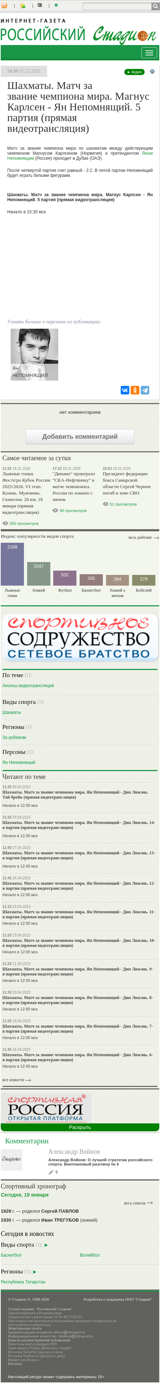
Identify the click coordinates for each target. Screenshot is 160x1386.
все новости (13, 1079)
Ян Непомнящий (18, 762)
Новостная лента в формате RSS (32, 1344)
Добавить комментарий (80, 436)
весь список (134, 1203)
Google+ (66, 1348)
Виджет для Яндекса (23, 1360)
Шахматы (11, 712)
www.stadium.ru (19, 1325)
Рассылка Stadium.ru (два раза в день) (36, 1356)
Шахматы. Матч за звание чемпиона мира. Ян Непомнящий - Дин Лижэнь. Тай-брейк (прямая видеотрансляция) (75, 795)
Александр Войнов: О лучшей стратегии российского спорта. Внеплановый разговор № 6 (100, 1162)
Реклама (15, 1364)
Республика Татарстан (23, 1282)
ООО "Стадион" (138, 1299)
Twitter (35, 1348)
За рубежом (14, 737)
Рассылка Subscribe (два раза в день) (35, 1352)
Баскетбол (11, 1255)
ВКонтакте (49, 1348)
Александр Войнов (74, 1151)
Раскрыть (80, 1127)
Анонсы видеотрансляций (28, 685)
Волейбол (90, 1255)
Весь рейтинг (140, 537)
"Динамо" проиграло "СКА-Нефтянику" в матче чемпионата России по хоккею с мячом (73, 486)
